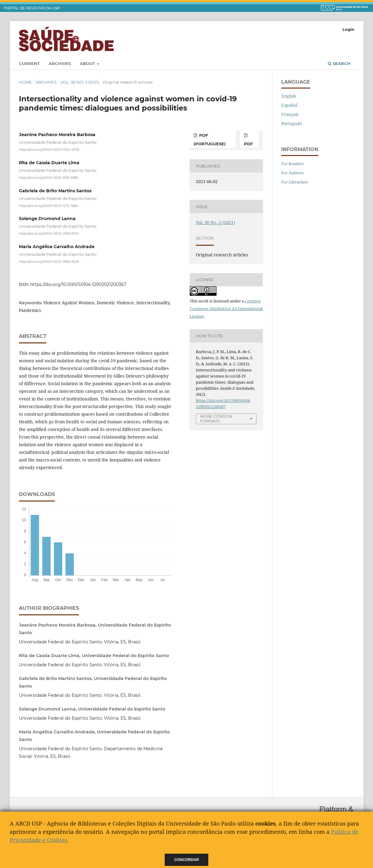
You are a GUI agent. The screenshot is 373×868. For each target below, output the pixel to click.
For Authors (292, 172)
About (88, 63)
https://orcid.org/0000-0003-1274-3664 (48, 206)
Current (29, 63)
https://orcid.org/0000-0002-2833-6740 (49, 234)
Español (289, 105)
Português (291, 123)
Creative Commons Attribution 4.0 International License (226, 308)
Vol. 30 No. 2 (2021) (79, 82)
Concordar (186, 860)
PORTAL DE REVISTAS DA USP (32, 8)
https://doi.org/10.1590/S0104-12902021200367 (78, 284)
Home (25, 82)
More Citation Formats (216, 418)
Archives (60, 63)
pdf (248, 143)
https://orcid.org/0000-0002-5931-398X (48, 178)
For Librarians (294, 182)
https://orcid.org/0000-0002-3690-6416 (49, 261)
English (288, 96)
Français (290, 114)
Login (348, 29)
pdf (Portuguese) (210, 139)
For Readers (292, 163)
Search (339, 63)
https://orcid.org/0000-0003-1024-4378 (49, 150)
